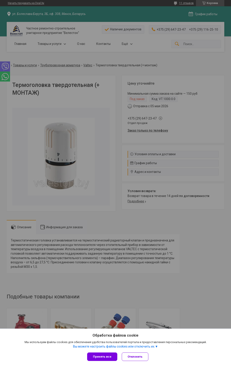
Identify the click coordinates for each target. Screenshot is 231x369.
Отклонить (135, 356)
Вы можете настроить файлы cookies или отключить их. (114, 346)
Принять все (102, 356)
